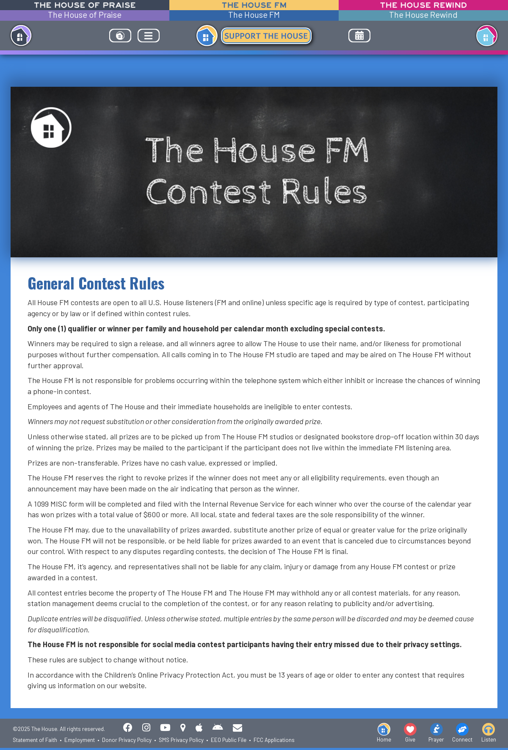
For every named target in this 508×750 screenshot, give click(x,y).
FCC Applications (274, 739)
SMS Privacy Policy (181, 739)
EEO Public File (228, 739)
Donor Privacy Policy (127, 739)
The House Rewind (423, 14)
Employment (79, 739)
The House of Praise (84, 14)
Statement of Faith (35, 739)
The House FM (254, 14)
